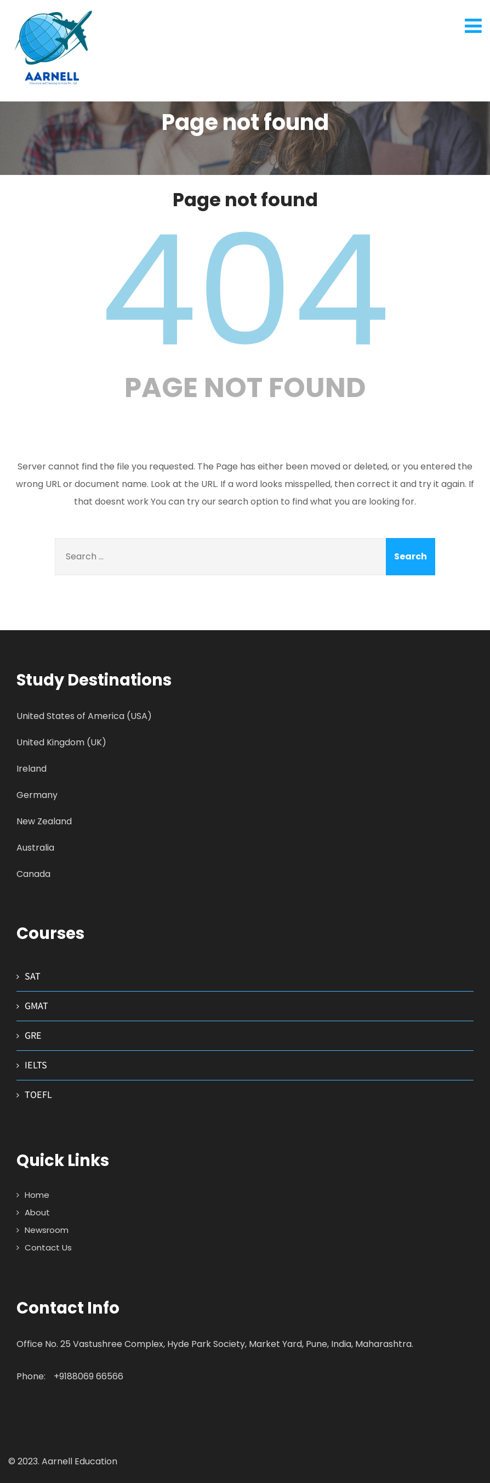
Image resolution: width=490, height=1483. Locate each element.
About (37, 1212)
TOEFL (38, 1094)
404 (245, 290)
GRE (33, 1035)
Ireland (31, 768)
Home (37, 1195)
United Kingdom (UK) (61, 742)
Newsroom (47, 1230)
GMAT (36, 1005)
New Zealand (44, 821)
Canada (33, 874)
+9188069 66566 (88, 1376)
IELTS (36, 1065)
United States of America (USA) (84, 716)
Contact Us (48, 1247)
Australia (35, 847)
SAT (33, 976)
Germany (37, 795)
